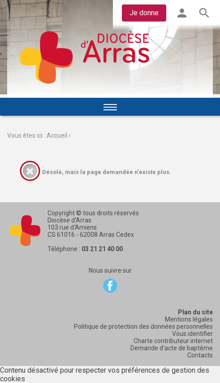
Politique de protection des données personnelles (143, 326)
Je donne (144, 13)
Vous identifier (192, 333)
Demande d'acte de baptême (171, 348)
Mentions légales (189, 319)
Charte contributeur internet (173, 340)
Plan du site (195, 312)
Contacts (200, 355)
